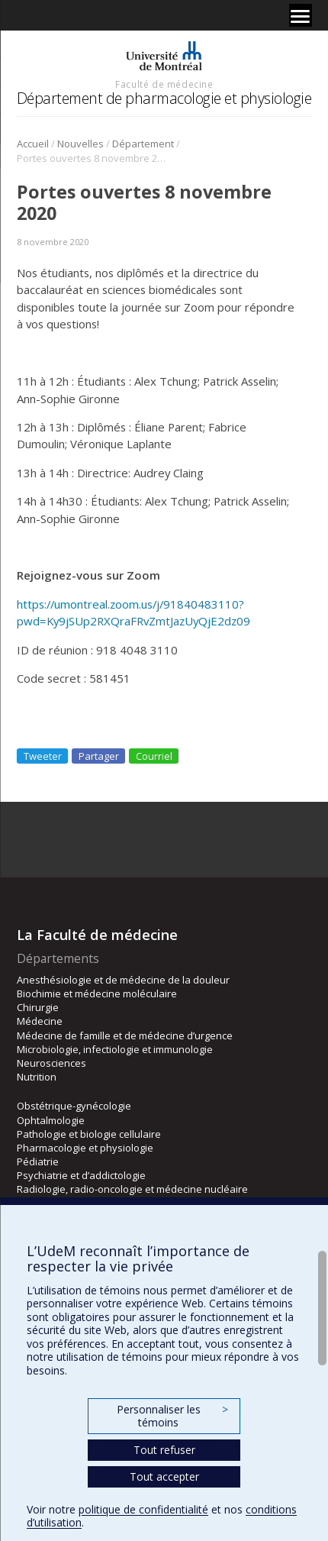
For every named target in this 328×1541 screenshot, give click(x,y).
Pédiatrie (38, 1161)
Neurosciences (51, 1063)
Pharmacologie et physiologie (85, 1148)
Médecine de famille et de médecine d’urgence (125, 1035)
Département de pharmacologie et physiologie (164, 98)
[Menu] (300, 15)
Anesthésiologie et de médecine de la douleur (123, 980)
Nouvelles (80, 143)
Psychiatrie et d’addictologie (81, 1175)
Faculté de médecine (164, 84)
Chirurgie (38, 1007)
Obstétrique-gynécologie (74, 1106)
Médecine (40, 1021)
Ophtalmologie (51, 1120)
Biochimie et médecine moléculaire (97, 993)
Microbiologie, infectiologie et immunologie (115, 1049)
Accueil (33, 143)
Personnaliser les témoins (172, 1416)
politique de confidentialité (143, 1509)
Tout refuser (164, 1449)
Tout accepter (164, 1476)
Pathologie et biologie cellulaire (89, 1134)
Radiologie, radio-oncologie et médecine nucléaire (132, 1189)
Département (143, 143)
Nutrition (36, 1077)
